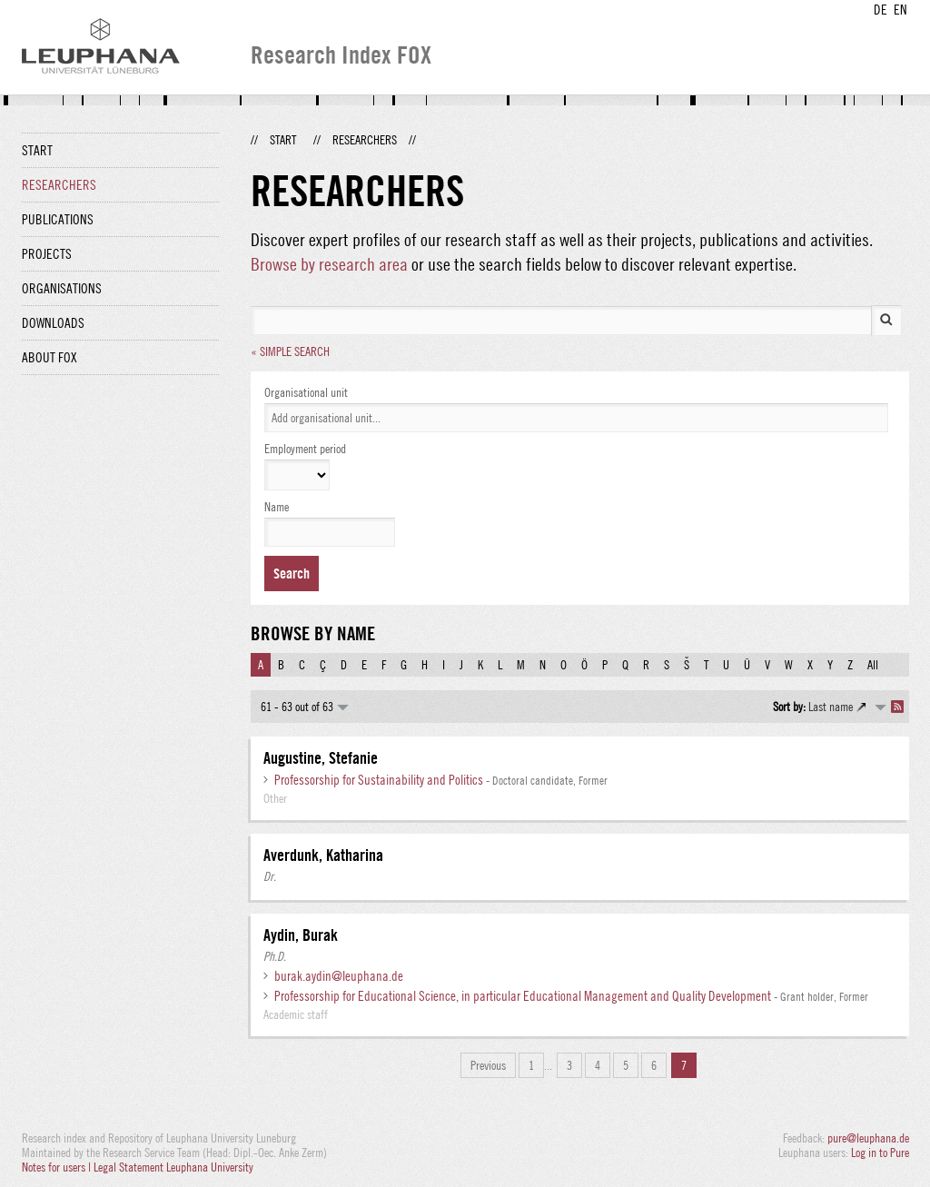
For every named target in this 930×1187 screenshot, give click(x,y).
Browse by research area (329, 263)
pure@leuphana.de (868, 1138)
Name (276, 507)
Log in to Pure (880, 1152)
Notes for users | (58, 1167)
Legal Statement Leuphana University (173, 1167)
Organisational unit (306, 392)
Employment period (305, 448)
